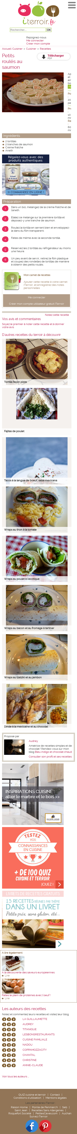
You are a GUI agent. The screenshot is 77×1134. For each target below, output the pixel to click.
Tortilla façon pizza (15, 381)
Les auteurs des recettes (24, 1009)
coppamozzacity (35, 1049)
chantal (29, 1054)
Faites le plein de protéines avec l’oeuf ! (26, 995)
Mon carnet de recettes (37, 275)
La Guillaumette (35, 1019)
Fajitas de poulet (14, 431)
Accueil (6, 48)
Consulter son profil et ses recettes (50, 756)
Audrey (33, 741)
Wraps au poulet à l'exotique (21, 578)
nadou (27, 1044)
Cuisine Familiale (35, 1039)
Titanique (30, 1029)
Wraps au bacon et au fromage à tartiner (29, 628)
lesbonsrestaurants (39, 1034)
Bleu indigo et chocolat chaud (53, 751)
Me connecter (35, 40)
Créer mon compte (38, 43)
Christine (30, 1060)
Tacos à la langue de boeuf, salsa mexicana (30, 480)
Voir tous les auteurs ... (15, 1076)
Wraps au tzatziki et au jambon (23, 677)
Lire (7, 975)
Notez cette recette (57, 314)
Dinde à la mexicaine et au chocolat (26, 726)
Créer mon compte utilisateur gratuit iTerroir (36, 303)
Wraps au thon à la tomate (20, 529)
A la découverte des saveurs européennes (28, 972)
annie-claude (33, 1065)
